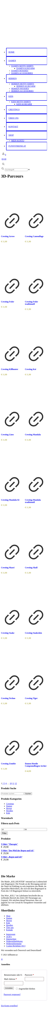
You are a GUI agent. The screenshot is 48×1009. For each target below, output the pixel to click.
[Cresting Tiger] (36, 658)
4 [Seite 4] (6, 783)
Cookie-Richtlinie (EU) (15, 946)
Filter (4, 833)
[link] (29, 169)
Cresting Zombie (8, 764)
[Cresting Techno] (12, 658)
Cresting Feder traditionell (31, 303)
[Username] (13, 983)
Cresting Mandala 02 (10, 500)
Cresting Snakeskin (33, 633)
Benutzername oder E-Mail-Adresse (13, 977)
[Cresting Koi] (36, 329)
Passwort (29, 975)
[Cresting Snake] (12, 593)
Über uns (10, 927)
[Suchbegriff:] (16, 169)
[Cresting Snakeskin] (36, 593)
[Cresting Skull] (36, 528)
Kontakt (9, 930)
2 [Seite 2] (3, 783)
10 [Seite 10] (11, 783)
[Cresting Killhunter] (12, 329)
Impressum (10, 934)
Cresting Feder (7, 302)
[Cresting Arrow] (12, 196)
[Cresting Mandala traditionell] (36, 460)
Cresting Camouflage (34, 236)
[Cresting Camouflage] (36, 196)
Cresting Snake (7, 633)
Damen (9, 806)
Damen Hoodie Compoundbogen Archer (36, 765)
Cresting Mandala (33, 434)
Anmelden (9, 988)
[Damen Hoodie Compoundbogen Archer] (36, 724)
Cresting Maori (7, 567)
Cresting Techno (8, 698)
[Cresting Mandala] (36, 395)
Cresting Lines (7, 434)
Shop (8, 916)
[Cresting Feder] (12, 262)
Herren (9, 808)
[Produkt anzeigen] (12, 231)
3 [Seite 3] (4, 783)
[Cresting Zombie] (12, 724)
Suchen (28, 794)
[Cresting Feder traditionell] (36, 262)
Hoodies (9, 811)
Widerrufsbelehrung (14, 941)
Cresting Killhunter (9, 369)
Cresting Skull (31, 567)
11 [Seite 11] (13, 783)
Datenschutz (11, 939)
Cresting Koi (30, 369)
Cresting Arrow (8, 236)
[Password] (34, 979)
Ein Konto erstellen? (9, 1006)
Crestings (10, 804)
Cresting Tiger (31, 698)
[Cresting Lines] (12, 395)
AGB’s (9, 937)
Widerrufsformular (14, 943)
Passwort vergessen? (12, 994)
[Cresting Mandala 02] (12, 460)
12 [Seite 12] (16, 783)
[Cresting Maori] (12, 528)
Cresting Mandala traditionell (33, 501)
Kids (8, 813)
